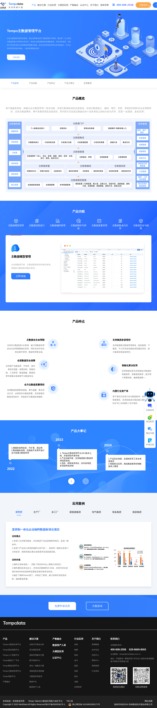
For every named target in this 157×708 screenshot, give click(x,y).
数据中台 (33, 682)
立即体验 (21, 276)
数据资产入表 (34, 687)
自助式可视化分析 (36, 644)
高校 (76, 671)
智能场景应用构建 (36, 671)
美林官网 (104, 5)
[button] (71, 481)
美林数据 (95, 644)
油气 (76, 660)
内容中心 (95, 655)
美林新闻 (95, 666)
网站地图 (149, 701)
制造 (76, 655)
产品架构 (15, 83)
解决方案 (42, 5)
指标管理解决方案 (36, 655)
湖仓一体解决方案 (36, 666)
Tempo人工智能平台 (11, 655)
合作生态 (95, 650)
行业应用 (52, 5)
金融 (76, 682)
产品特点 (51, 83)
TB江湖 (69, 701)
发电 (76, 644)
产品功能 (33, 83)
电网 (76, 650)
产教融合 (74, 5)
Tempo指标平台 (9, 676)
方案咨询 (143, 5)
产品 (34, 5)
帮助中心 (95, 660)
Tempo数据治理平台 (11, 666)
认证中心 (84, 5)
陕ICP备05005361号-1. (55, 704)
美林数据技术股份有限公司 (141, 704)
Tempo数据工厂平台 (11, 660)
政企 (76, 676)
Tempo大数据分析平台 (12, 644)
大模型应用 (63, 5)
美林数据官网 (18, 701)
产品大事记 (69, 83)
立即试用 (16, 57)
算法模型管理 (34, 650)
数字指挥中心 (34, 660)
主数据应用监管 (35, 676)
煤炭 (76, 666)
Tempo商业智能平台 (11, 650)
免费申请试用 (62, 606)
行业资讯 (95, 671)
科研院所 (78, 687)
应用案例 (88, 83)
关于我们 (94, 5)
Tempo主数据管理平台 (12, 671)
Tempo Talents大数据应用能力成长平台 (45, 701)
